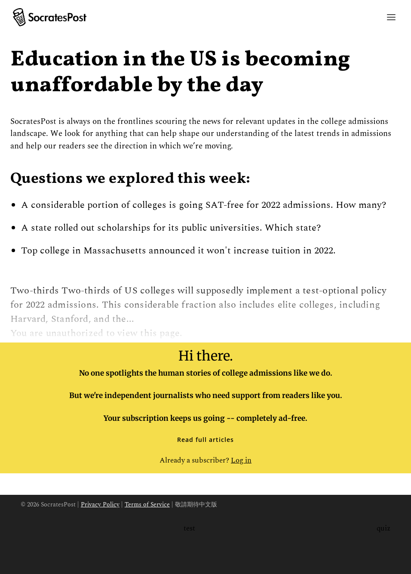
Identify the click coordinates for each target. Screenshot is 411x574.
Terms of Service (147, 504)
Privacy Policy (100, 504)
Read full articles (205, 439)
